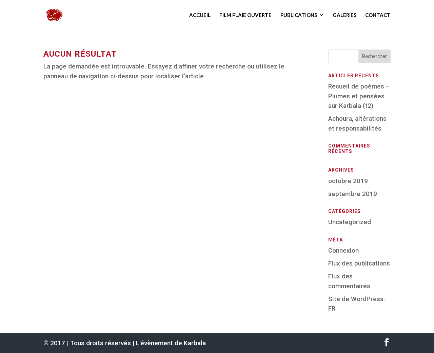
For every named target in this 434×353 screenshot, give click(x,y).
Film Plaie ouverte (245, 15)
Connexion (343, 250)
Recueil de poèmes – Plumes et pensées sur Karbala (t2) (359, 96)
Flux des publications (359, 263)
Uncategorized (349, 222)
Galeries (344, 15)
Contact (378, 15)
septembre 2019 (352, 194)
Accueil (200, 15)
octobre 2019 (348, 181)
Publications (298, 15)
